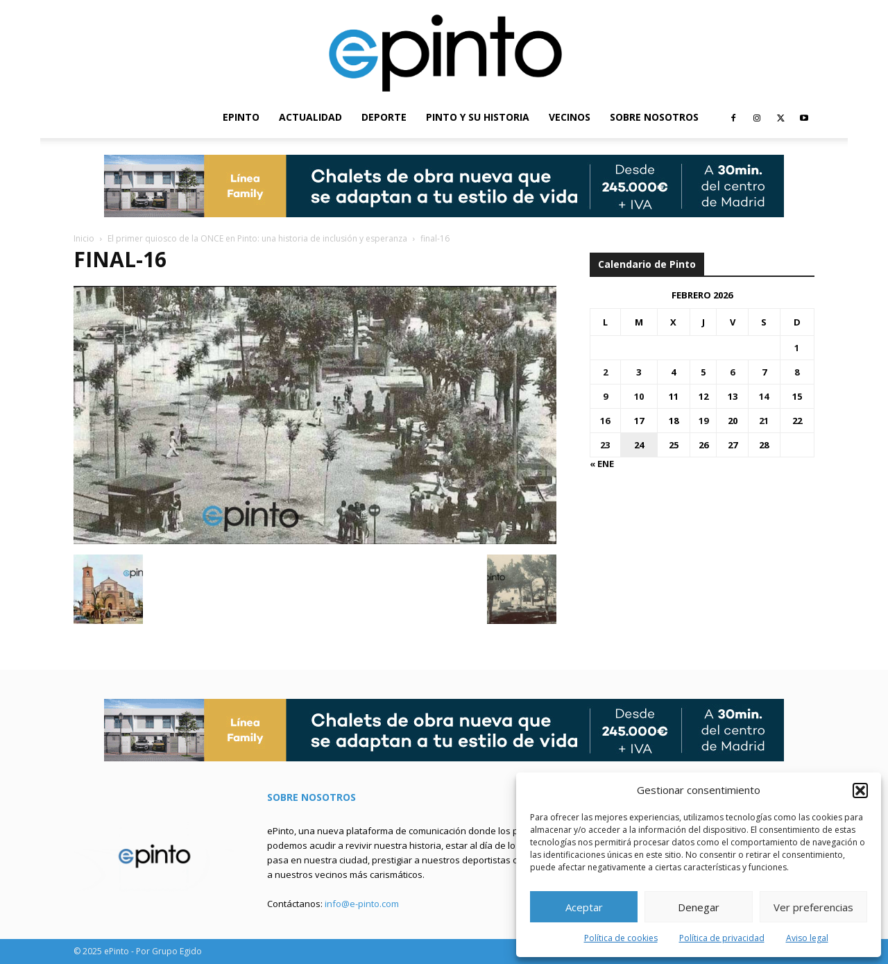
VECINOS (569, 117)
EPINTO (241, 117)
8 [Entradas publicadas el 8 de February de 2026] (796, 372)
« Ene (602, 463)
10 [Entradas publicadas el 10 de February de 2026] (639, 396)
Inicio (84, 238)
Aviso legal (807, 938)
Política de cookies (621, 938)
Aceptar (584, 907)
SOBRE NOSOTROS (654, 117)
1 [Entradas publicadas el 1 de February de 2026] (796, 347)
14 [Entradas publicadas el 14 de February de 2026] (764, 396)
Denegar (698, 907)
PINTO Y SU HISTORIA (477, 117)
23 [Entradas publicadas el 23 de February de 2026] (605, 445)
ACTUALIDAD (310, 117)
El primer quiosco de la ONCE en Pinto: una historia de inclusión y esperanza (257, 238)
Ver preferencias (813, 907)
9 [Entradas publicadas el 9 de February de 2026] (605, 396)
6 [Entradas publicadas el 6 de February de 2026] (732, 372)
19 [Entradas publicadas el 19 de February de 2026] (703, 420)
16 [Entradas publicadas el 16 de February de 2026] (605, 420)
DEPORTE (384, 117)
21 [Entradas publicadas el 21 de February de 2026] (764, 420)
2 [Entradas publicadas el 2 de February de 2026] (605, 372)
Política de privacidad (722, 938)
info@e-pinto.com (362, 903)
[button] (860, 790)
